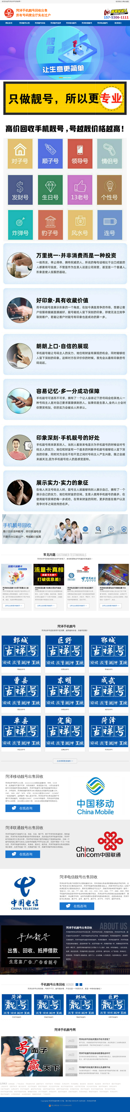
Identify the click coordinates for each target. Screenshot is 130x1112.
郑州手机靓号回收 (7, 1091)
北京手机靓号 (32, 1086)
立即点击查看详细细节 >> (13, 606)
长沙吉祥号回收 (92, 1086)
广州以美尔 (20, 1084)
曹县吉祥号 (21, 709)
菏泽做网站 (74, 1084)
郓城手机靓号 (48, 1017)
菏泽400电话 (83, 1091)
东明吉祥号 (65, 709)
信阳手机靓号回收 (49, 1089)
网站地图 (126, 1)
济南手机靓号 (73, 1091)
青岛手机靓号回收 (97, 1089)
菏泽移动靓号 (71, 23)
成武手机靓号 (62, 1091)
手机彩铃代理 (30, 1084)
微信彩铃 (83, 1084)
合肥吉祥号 (15, 1089)
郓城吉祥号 (109, 669)
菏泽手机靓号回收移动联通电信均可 (94, 1053)
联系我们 (119, 1)
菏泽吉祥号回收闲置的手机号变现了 (94, 1039)
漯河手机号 (106, 1084)
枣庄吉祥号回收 (110, 1089)
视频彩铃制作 (36, 1094)
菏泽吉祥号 (109, 749)
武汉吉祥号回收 (54, 1086)
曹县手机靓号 (5, 1094)
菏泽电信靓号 (102, 23)
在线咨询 (22, 808)
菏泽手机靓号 (16, 1017)
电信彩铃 (98, 1084)
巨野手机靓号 (113, 1017)
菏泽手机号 (49, 1084)
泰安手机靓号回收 (20, 1091)
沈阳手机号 (13, 1086)
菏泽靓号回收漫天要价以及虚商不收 (94, 1067)
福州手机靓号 (103, 1086)
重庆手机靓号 (116, 1084)
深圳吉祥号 (113, 1086)
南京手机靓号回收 (67, 1086)
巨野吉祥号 (65, 669)
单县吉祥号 (21, 749)
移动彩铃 (90, 1084)
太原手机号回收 (80, 1086)
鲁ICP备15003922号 (72, 1101)
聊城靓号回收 (32, 1091)
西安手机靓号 (42, 1086)
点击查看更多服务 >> (65, 761)
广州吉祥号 (46, 1094)
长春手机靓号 (5, 1089)
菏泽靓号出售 (24, 23)
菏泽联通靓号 (87, 23)
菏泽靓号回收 (40, 23)
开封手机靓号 (24, 1089)
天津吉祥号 (65, 1084)
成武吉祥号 (109, 709)
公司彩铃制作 (15, 1094)
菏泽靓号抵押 (55, 23)
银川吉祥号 (22, 1086)
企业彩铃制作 (26, 1094)
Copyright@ (45, 1101)
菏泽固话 (57, 1084)
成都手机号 (40, 1084)
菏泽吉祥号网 (91, 1101)
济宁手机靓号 (42, 1091)
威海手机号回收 (36, 1089)
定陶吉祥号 (65, 749)
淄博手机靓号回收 (62, 1089)
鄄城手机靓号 (81, 1017)
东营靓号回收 (74, 1089)
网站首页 (8, 23)
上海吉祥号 (4, 1086)
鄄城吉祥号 (21, 669)
